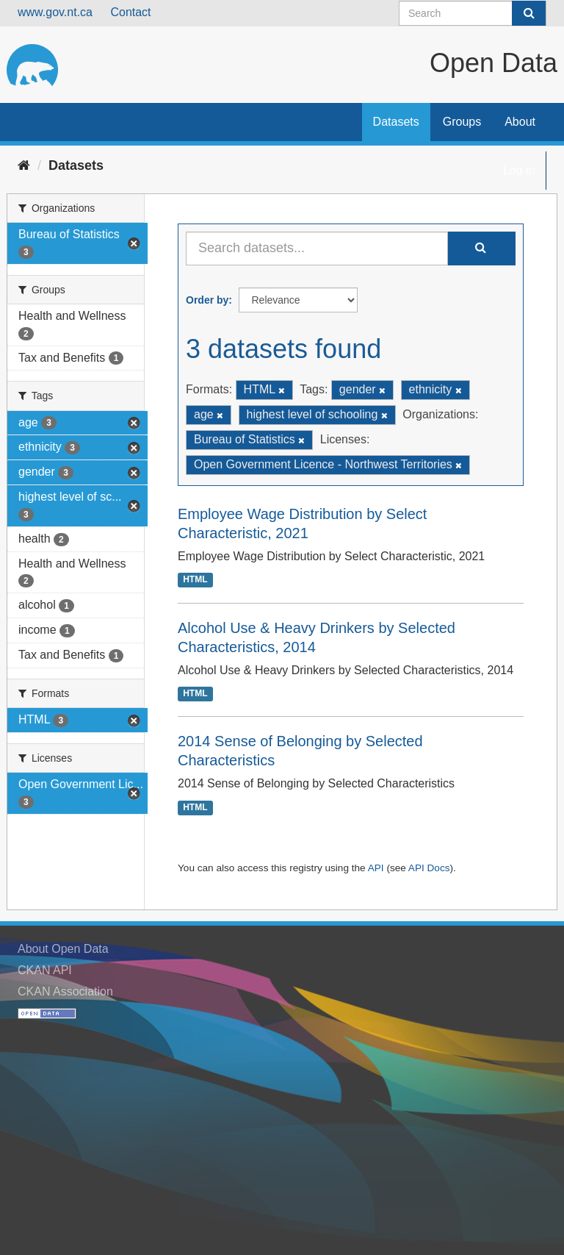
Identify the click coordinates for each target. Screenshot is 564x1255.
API (376, 867)
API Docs (429, 867)
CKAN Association (65, 991)
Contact (130, 12)
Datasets (396, 121)
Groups (462, 121)
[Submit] (529, 13)
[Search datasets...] (317, 248)
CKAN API (45, 970)
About (520, 121)
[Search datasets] (472, 13)
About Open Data (63, 949)
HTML (195, 580)
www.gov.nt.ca (55, 12)
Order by (207, 300)
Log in (519, 170)
